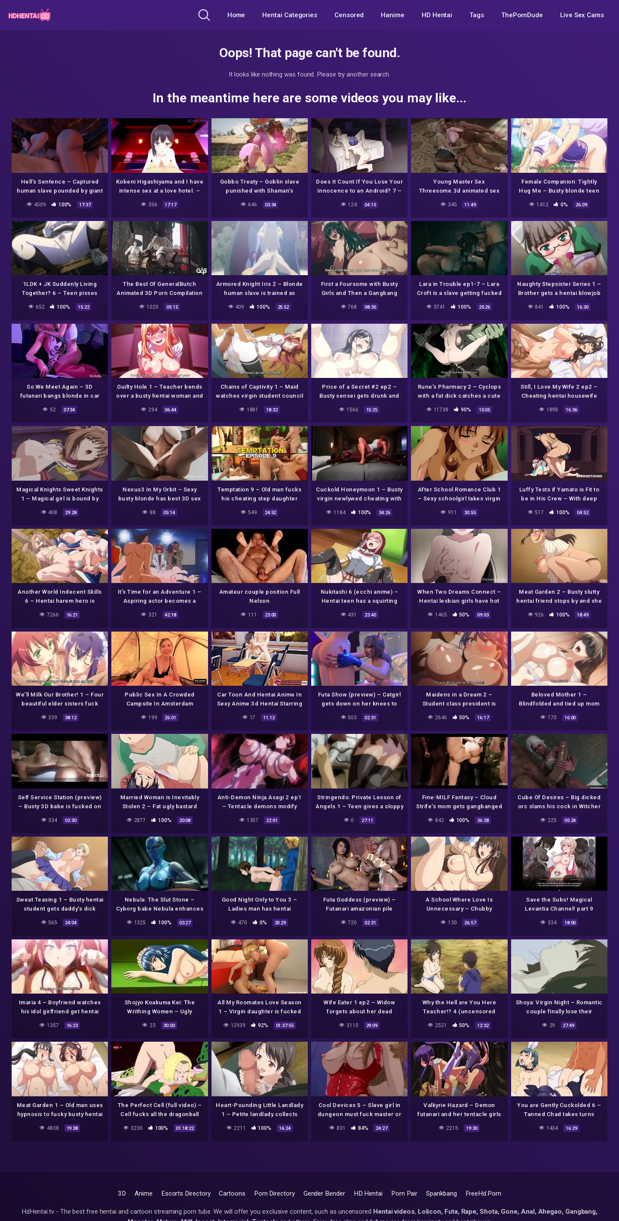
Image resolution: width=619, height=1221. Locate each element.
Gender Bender (324, 1193)
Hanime (392, 15)
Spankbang (441, 1193)
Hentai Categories (289, 15)
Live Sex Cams (582, 15)
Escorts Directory (186, 1193)
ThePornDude (522, 15)
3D (122, 1193)
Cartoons (232, 1193)
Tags (476, 15)
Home (236, 15)
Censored (349, 15)
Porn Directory (274, 1193)
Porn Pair (404, 1193)
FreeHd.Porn (483, 1193)
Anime (144, 1193)
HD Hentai (437, 15)
